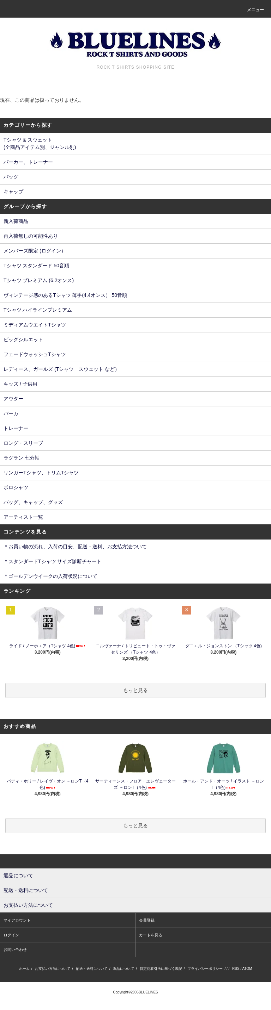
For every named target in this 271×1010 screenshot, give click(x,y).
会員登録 (147, 920)
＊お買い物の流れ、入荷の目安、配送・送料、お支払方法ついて (75, 546)
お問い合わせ (15, 949)
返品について (123, 969)
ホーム (24, 969)
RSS (236, 969)
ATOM (247, 969)
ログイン (11, 935)
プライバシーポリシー (205, 969)
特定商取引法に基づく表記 (161, 969)
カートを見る (150, 935)
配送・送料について (92, 969)
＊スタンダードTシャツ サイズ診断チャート (53, 561)
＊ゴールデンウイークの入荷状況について (50, 576)
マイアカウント (17, 920)
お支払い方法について (52, 969)
